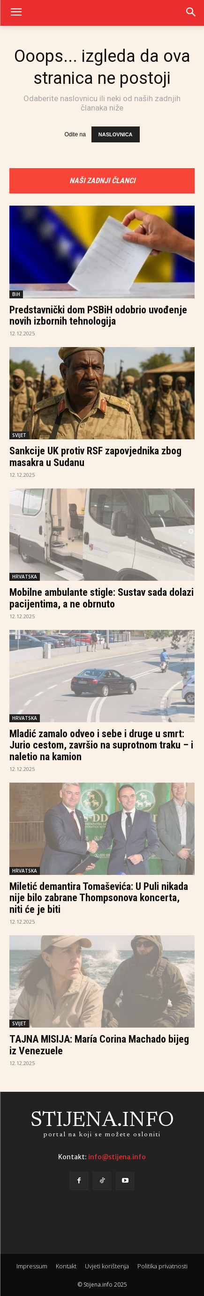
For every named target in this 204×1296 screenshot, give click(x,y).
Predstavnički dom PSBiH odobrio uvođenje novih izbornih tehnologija (98, 315)
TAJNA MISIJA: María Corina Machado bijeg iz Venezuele (99, 1044)
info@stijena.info (117, 1157)
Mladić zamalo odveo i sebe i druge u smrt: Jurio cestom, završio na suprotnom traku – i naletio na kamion (101, 745)
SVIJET (19, 435)
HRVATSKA (24, 576)
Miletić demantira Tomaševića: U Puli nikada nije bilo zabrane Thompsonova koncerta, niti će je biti (98, 898)
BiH (16, 294)
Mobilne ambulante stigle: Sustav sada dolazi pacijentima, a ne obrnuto (101, 597)
